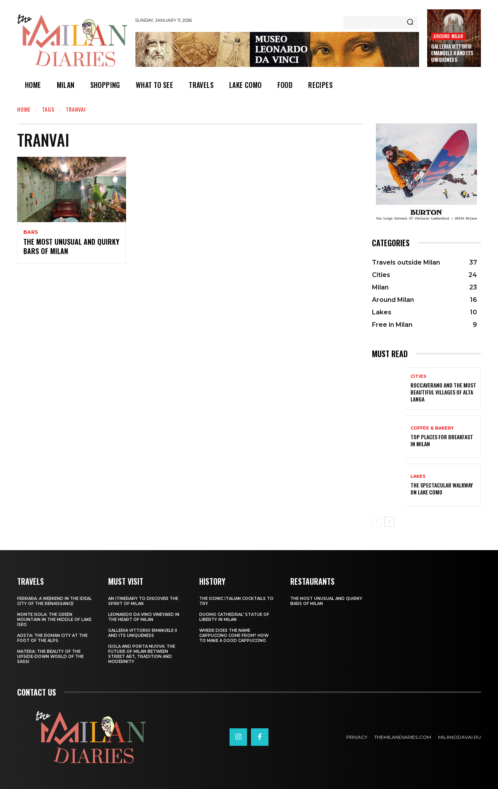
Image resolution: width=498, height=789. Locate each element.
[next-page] (389, 522)
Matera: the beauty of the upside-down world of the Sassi (50, 656)
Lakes (418, 476)
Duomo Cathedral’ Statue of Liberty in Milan (234, 617)
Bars (30, 232)
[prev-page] (377, 522)
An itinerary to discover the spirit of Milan (143, 601)
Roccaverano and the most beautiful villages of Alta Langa (443, 392)
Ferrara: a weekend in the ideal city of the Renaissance (54, 601)
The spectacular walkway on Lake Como (441, 488)
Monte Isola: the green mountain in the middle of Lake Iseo (54, 619)
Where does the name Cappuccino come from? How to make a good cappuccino (233, 635)
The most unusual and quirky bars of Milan (71, 247)
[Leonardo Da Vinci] (277, 49)
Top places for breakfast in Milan (441, 440)
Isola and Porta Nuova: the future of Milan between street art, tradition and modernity (141, 654)
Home (24, 109)
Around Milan (448, 36)
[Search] (410, 22)
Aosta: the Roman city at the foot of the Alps (52, 638)
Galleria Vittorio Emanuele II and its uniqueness (452, 52)
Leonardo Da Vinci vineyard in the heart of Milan (143, 617)
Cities (418, 376)
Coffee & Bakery (432, 428)
